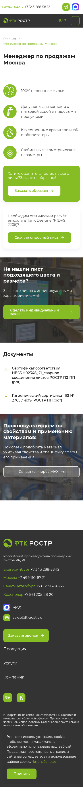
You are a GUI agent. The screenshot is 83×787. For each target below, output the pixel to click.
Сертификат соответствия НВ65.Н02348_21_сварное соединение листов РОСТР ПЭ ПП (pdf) (39, 375)
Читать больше (44, 762)
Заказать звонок (26, 635)
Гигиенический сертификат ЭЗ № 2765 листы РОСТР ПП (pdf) (38, 398)
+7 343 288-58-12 (37, 7)
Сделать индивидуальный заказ (41, 312)
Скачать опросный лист (39, 237)
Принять (22, 774)
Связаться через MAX (41, 472)
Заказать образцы (34, 191)
